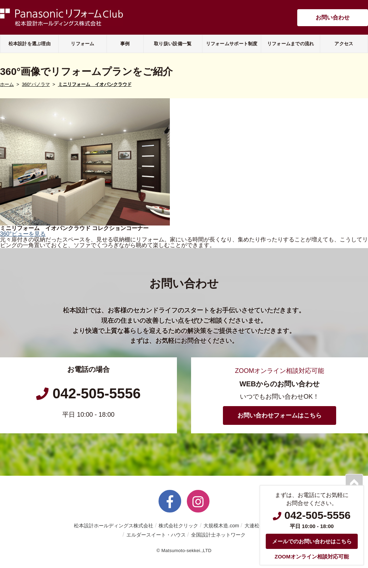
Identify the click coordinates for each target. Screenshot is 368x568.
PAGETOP (354, 483)
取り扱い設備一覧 (172, 43)
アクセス (343, 43)
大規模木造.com (221, 525)
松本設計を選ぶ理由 (29, 43)
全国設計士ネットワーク (218, 535)
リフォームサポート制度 (232, 43)
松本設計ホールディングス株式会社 (113, 525)
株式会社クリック (178, 525)
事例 (125, 43)
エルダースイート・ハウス (156, 535)
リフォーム (82, 43)
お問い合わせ (333, 17)
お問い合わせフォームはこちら (279, 415)
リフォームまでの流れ (290, 43)
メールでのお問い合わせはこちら (312, 541)
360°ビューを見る (23, 234)
